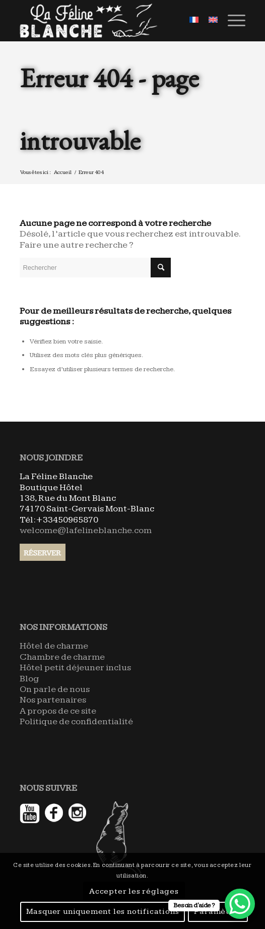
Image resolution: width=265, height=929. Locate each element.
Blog (29, 678)
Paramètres (218, 911)
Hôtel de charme (54, 646)
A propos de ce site (58, 711)
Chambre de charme (62, 657)
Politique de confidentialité (76, 721)
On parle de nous (55, 689)
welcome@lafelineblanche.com (86, 530)
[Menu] (231, 21)
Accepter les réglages (134, 891)
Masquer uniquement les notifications (102, 911)
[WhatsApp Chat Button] (240, 904)
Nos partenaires (53, 699)
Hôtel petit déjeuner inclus (75, 667)
